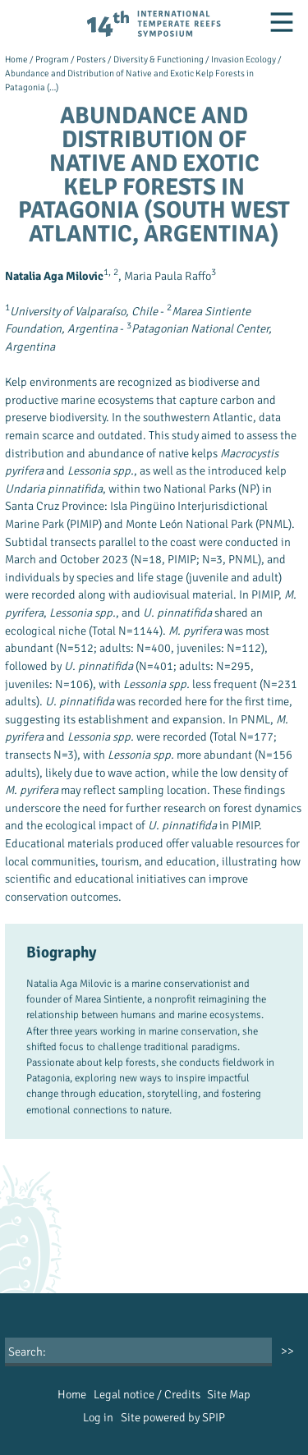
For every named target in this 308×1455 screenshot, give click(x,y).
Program (52, 59)
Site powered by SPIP (173, 1417)
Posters (91, 59)
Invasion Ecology (243, 59)
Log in (98, 1417)
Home (16, 59)
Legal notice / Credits (147, 1394)
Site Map (229, 1394)
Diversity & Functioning (158, 59)
